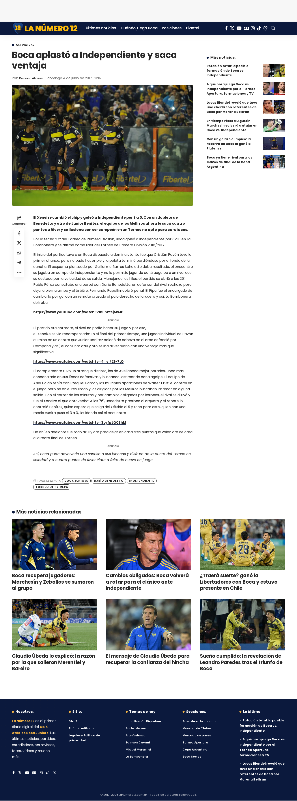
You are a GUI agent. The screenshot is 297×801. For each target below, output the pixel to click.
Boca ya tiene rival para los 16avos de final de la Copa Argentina (229, 159)
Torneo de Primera (52, 487)
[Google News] (246, 28)
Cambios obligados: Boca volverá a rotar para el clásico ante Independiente (147, 582)
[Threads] (265, 28)
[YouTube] (239, 28)
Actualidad (28, 45)
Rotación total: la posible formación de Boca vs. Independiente (227, 67)
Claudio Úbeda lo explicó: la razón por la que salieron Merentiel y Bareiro (53, 663)
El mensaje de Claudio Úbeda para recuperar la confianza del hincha (148, 660)
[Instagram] (253, 28)
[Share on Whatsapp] (19, 255)
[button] (273, 28)
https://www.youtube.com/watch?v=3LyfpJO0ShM (81, 423)
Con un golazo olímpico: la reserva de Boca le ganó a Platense (229, 140)
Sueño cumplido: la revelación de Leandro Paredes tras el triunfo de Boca (241, 663)
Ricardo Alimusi (32, 78)
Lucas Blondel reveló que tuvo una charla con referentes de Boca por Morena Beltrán (232, 104)
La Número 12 (24, 721)
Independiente (141, 481)
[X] (232, 28)
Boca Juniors (76, 481)
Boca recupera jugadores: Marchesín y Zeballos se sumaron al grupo (53, 582)
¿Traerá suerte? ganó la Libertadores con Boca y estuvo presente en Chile (238, 582)
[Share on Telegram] (19, 266)
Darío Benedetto (109, 481)
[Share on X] (19, 244)
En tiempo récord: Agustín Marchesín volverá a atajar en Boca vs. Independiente (232, 122)
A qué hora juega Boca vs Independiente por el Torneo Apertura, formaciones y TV (231, 85)
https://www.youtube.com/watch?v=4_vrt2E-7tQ (80, 361)
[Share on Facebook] (19, 234)
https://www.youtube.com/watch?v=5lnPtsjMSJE (79, 312)
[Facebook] (226, 28)
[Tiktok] (259, 28)
